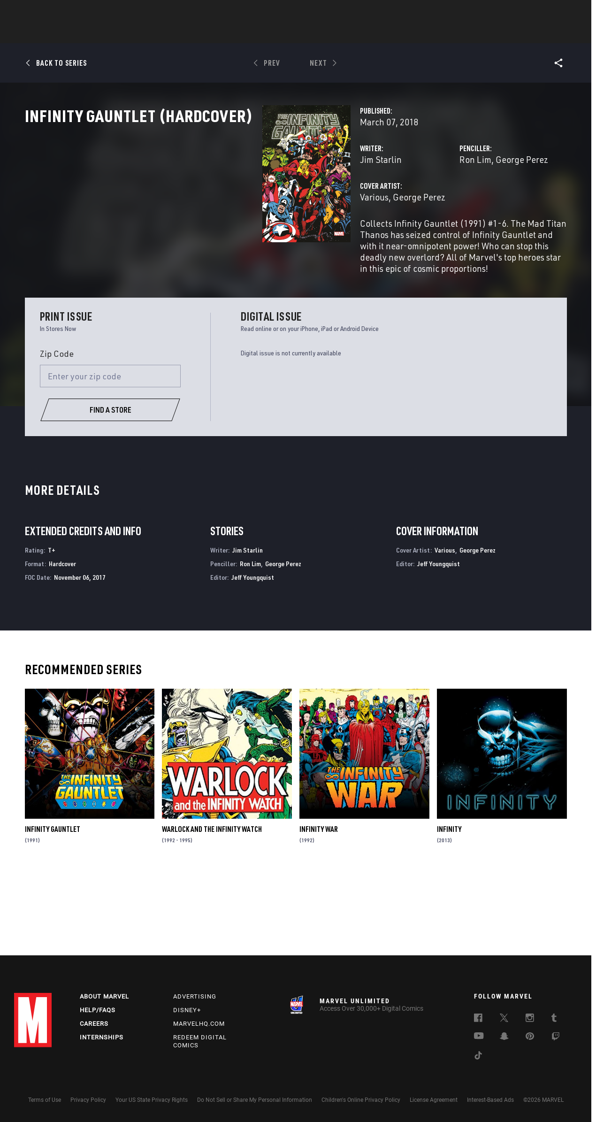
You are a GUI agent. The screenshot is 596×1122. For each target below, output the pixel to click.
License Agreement (434, 1100)
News (156, 33)
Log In (48, 12)
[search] (565, 12)
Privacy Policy (88, 1100)
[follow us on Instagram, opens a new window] (530, 1019)
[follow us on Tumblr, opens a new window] (554, 1019)
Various (208, 238)
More (435, 33)
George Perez (439, 200)
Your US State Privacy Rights (151, 1100)
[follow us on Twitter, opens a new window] (504, 1019)
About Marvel (104, 996)
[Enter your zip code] (110, 454)
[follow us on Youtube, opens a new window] (479, 1036)
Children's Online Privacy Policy (360, 1100)
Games (364, 33)
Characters (237, 33)
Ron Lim (392, 200)
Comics (191, 33)
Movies (282, 33)
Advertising (194, 996)
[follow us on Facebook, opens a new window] (478, 1019)
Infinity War (318, 907)
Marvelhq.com (199, 1023)
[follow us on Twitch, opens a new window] (555, 1038)
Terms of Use (44, 1100)
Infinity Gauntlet (52, 907)
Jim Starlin (215, 200)
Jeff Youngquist (252, 656)
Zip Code (57, 432)
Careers (94, 1023)
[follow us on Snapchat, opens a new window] (504, 1037)
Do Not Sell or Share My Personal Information (254, 1100)
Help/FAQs (97, 1010)
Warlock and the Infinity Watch (212, 907)
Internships (101, 1037)
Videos (400, 33)
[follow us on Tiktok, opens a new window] (478, 1056)
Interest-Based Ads (490, 1100)
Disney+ (187, 1010)
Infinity (449, 907)
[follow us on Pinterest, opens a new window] (530, 1037)
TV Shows (324, 33)
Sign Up (79, 12)
